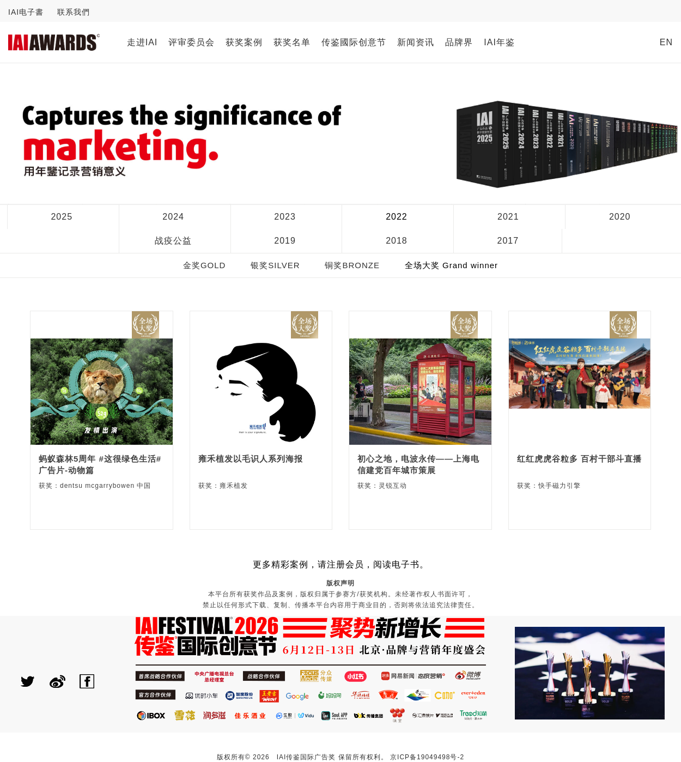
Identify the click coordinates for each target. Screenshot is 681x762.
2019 (285, 240)
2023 (285, 216)
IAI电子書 (26, 12)
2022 (397, 216)
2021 (508, 216)
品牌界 (459, 42)
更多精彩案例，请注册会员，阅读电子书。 (341, 564)
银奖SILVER (275, 265)
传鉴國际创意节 (353, 42)
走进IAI (142, 42)
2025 (61, 216)
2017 (508, 240)
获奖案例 (244, 42)
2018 (397, 240)
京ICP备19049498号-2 (427, 757)
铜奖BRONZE (352, 265)
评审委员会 (191, 42)
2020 (620, 216)
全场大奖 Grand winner (451, 265)
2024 (173, 216)
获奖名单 (292, 42)
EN (666, 42)
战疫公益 (173, 240)
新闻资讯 (415, 42)
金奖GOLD (204, 265)
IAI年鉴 (499, 42)
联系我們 (73, 12)
